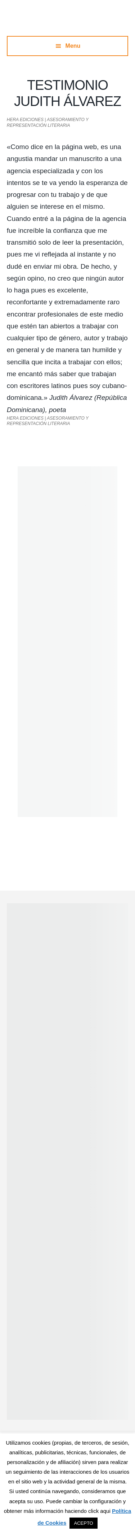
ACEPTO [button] (83, 1523)
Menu (73, 46)
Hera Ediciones (68, 21)
